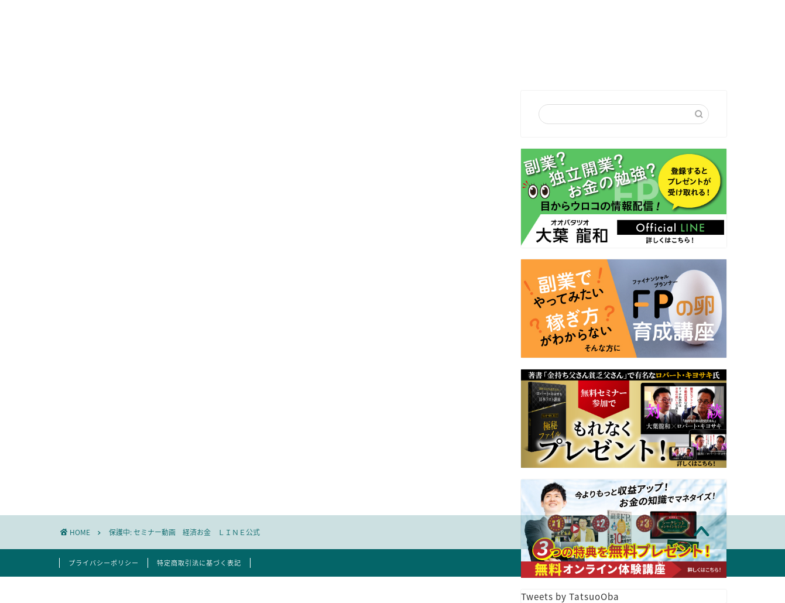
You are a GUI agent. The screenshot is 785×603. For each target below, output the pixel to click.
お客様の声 (571, 60)
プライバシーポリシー (103, 563)
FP (514, 60)
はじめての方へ (223, 60)
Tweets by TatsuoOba (570, 596)
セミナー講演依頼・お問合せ (422, 60)
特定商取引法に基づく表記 (199, 563)
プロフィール (309, 60)
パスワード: (156, 438)
